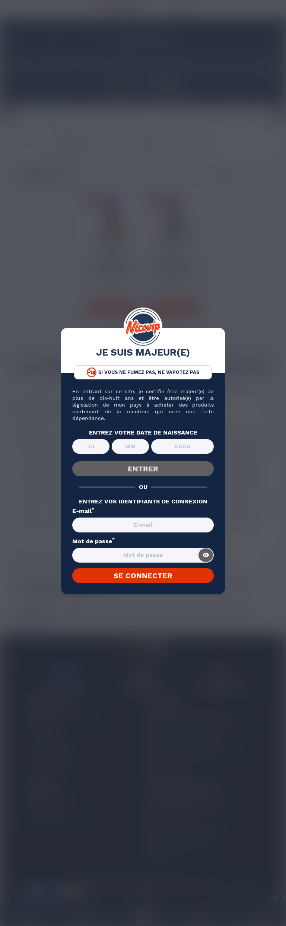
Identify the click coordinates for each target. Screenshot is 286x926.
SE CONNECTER (143, 575)
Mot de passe (93, 541)
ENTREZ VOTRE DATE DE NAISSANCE (143, 432)
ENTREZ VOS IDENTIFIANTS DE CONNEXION (143, 501)
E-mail (83, 511)
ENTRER (143, 468)
